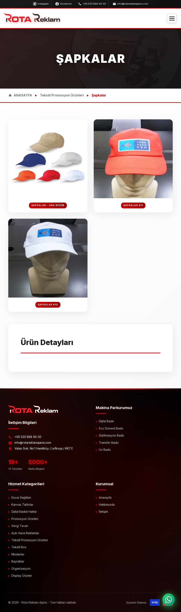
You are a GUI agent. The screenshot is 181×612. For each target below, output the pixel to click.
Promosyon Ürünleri (24, 519)
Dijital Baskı (106, 421)
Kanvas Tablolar (22, 504)
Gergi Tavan (19, 526)
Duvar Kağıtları (21, 497)
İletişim (103, 511)
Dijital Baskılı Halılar (24, 511)
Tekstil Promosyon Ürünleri (62, 95)
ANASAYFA (20, 95)
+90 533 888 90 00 (92, 4)
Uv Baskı (105, 449)
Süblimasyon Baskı (111, 435)
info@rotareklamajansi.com (130, 4)
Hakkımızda (107, 504)
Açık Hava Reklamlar (25, 533)
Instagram (41, 4)
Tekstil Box (18, 547)
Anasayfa (105, 497)
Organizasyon (20, 568)
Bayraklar (17, 561)
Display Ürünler (21, 575)
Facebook (63, 4)
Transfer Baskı (109, 442)
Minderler (17, 554)
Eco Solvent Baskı (111, 428)
